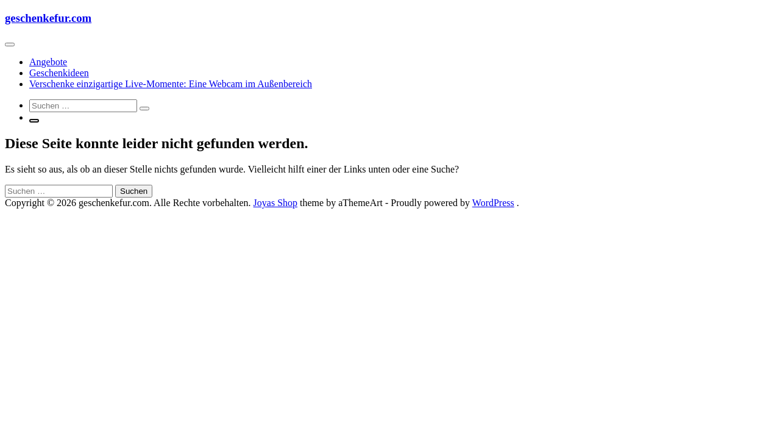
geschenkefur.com (48, 18)
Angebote (48, 62)
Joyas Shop (275, 203)
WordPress (493, 203)
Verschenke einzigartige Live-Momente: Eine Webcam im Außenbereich (170, 84)
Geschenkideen (59, 73)
